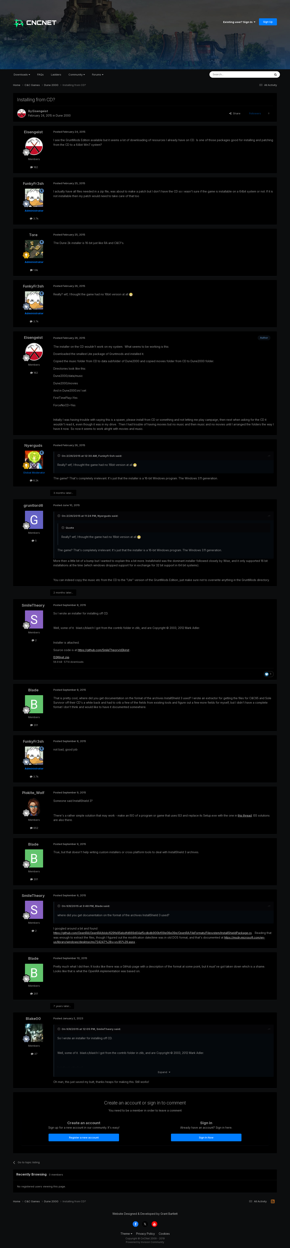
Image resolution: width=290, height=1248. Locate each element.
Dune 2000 (63, 115)
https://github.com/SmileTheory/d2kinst (103, 650)
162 (34, 167)
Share (234, 113)
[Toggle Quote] (59, 455)
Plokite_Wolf (33, 793)
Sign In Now (206, 1137)
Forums (97, 74)
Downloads (22, 74)
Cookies (164, 1233)
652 (34, 827)
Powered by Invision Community (145, 1242)
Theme (126, 1233)
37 (34, 1053)
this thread (245, 815)
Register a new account (84, 1137)
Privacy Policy (145, 1233)
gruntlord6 (33, 505)
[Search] (230, 74)
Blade (33, 690)
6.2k (34, 480)
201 (34, 725)
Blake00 (33, 1018)
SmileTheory (33, 605)
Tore (33, 235)
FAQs (40, 74)
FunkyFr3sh (33, 183)
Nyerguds (33, 445)
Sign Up (268, 21)
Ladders (56, 74)
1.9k (34, 270)
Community (76, 74)
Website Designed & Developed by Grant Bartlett (145, 1213)
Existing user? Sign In (239, 22)
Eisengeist (40, 111)
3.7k (34, 218)
